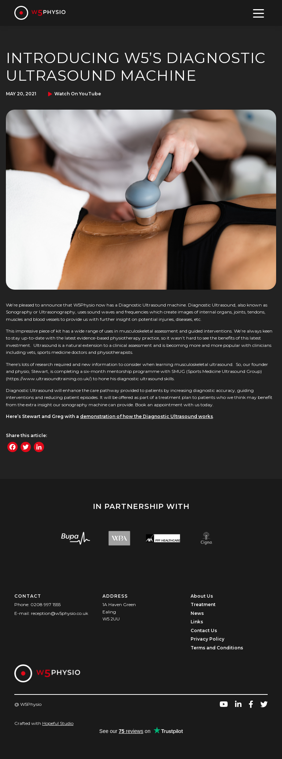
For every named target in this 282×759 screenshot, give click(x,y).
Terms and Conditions (217, 647)
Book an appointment (158, 404)
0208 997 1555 (45, 604)
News (197, 613)
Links (197, 621)
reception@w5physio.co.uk (59, 613)
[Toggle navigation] (259, 13)
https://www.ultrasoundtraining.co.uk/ (48, 378)
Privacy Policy (207, 639)
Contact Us (204, 630)
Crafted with (43, 723)
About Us (202, 596)
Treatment (203, 604)
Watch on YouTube (77, 93)
